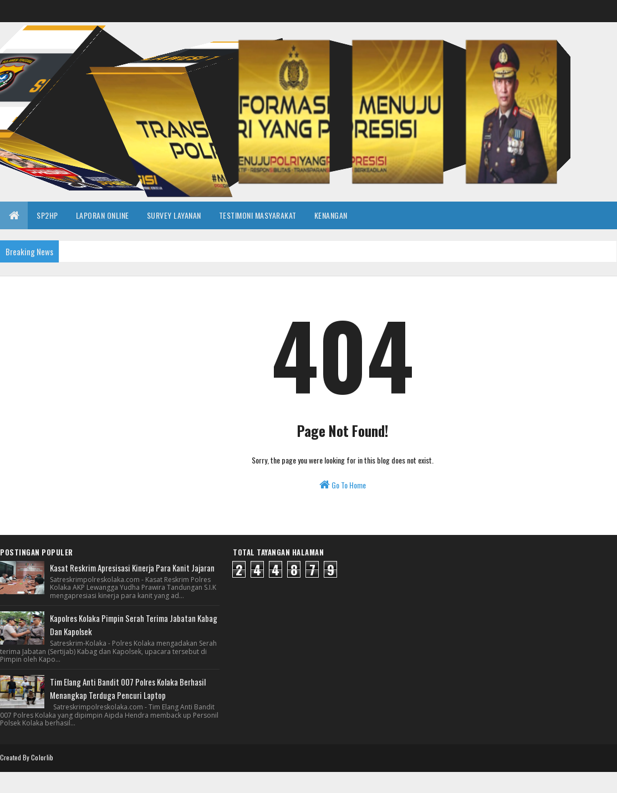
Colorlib (42, 757)
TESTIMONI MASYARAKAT (258, 215)
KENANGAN (331, 215)
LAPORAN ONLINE (102, 215)
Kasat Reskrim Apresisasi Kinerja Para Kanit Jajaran (132, 568)
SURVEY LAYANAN (174, 215)
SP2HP (47, 215)
